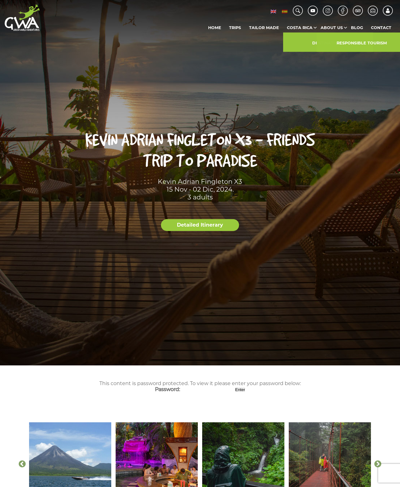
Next (378, 464)
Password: (194, 389)
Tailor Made (264, 27)
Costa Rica (299, 27)
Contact (381, 27)
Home (214, 27)
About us (332, 27)
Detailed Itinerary (200, 225)
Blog (357, 27)
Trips (235, 27)
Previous (22, 464)
